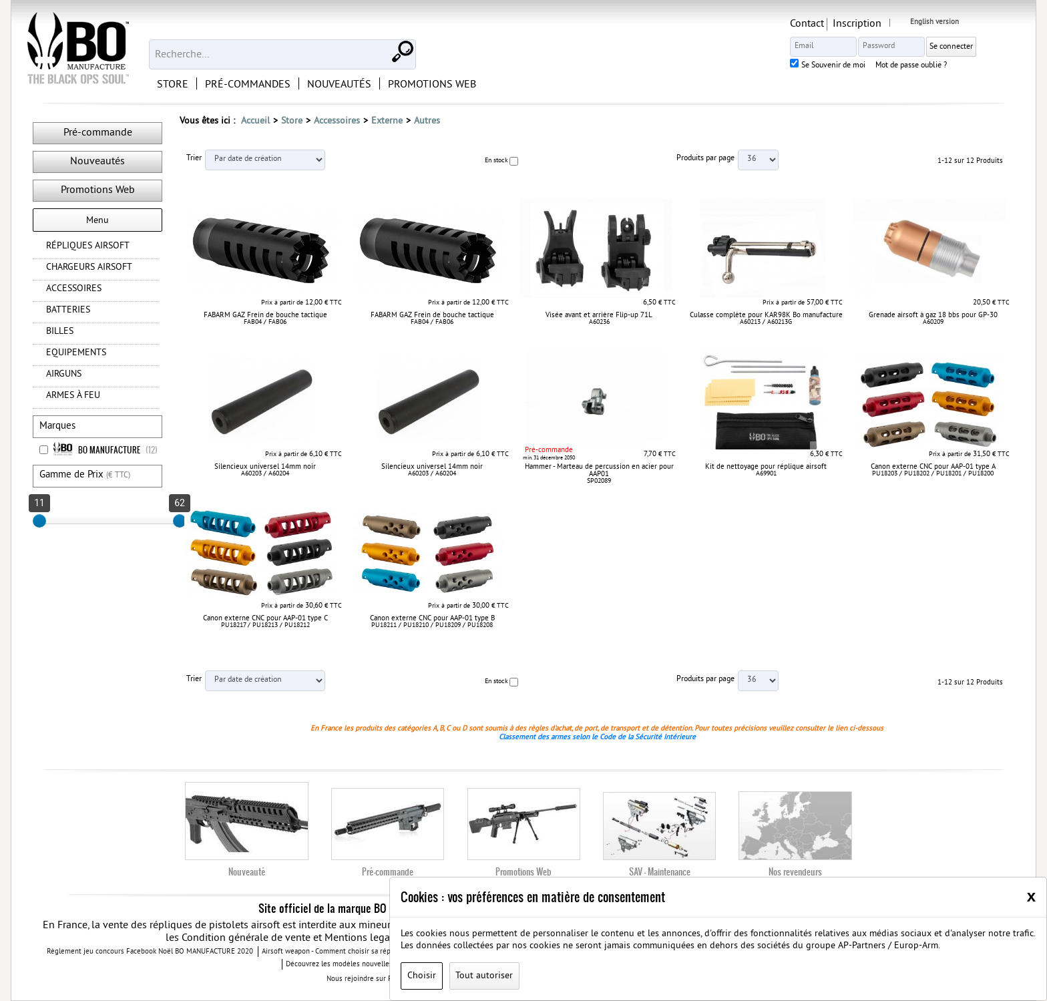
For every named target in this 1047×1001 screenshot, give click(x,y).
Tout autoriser (484, 976)
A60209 (933, 322)
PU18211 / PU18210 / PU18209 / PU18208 (432, 625)
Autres (427, 121)
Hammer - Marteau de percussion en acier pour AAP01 (599, 470)
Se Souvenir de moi (879, 66)
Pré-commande (97, 133)
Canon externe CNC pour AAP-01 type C (265, 618)
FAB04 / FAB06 (265, 322)
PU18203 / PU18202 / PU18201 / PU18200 (933, 473)
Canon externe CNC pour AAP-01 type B (432, 618)
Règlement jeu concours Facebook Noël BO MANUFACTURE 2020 (150, 952)
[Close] (1031, 896)
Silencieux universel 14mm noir (265, 466)
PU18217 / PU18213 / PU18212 (265, 625)
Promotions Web (98, 190)
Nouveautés (97, 161)
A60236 (599, 322)
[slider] (39, 521)
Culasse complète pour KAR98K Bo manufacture (766, 315)
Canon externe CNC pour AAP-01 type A (933, 466)
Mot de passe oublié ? (957, 66)
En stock (496, 160)
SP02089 (599, 481)
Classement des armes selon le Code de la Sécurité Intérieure (597, 737)
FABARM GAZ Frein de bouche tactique (265, 315)
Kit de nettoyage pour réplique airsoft (766, 466)
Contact (853, 24)
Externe (387, 121)
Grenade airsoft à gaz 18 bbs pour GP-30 (933, 315)
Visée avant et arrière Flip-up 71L (599, 315)
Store (291, 121)
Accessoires (337, 121)
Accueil (255, 121)
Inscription (903, 24)
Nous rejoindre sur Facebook (379, 979)
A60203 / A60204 (265, 473)
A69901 (766, 473)
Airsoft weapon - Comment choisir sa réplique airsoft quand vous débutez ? (381, 952)
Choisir (421, 976)
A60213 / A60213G (766, 322)
